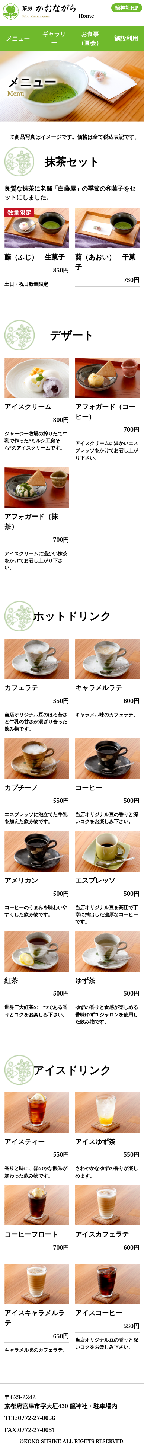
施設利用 (126, 38)
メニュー (18, 38)
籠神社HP (126, 7)
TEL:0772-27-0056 (29, 1418)
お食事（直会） (90, 38)
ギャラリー (54, 38)
